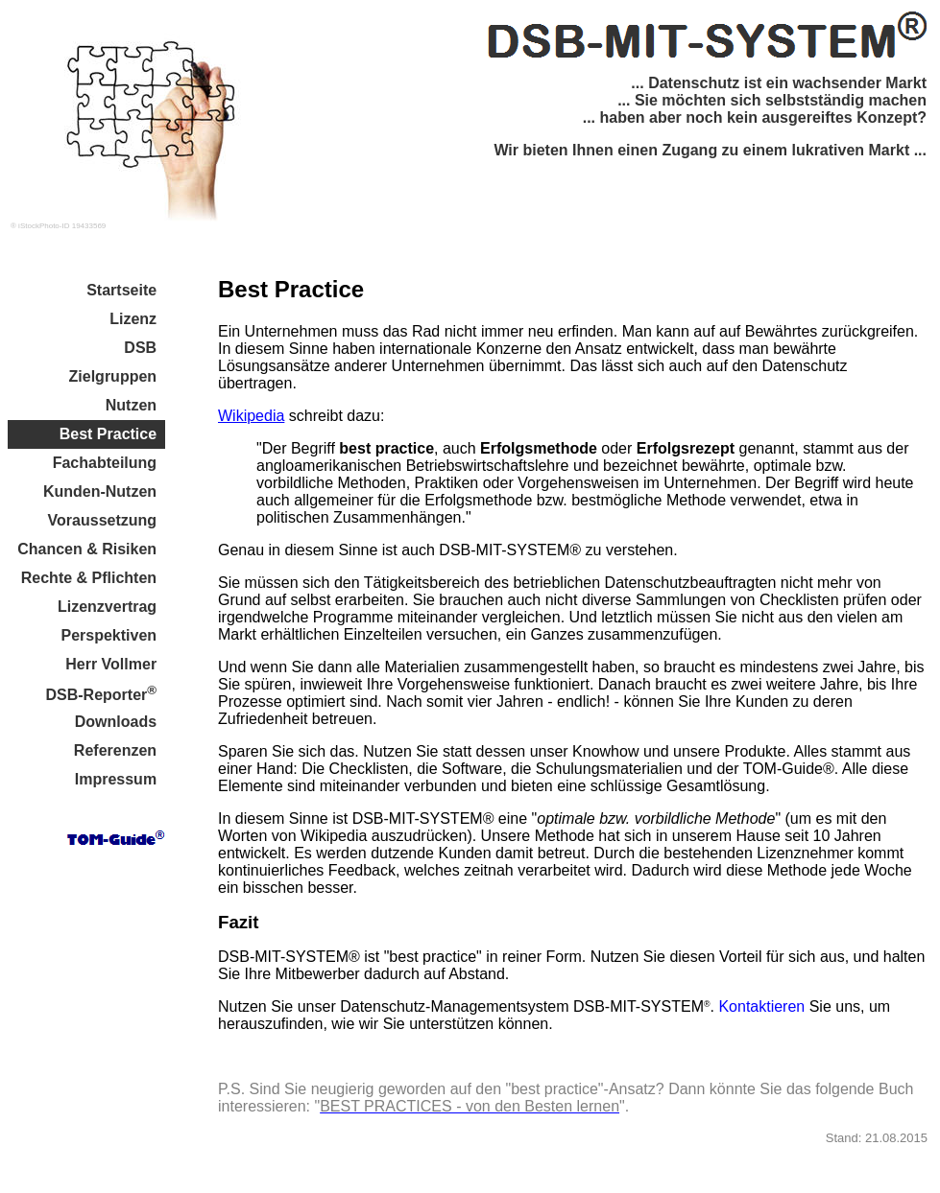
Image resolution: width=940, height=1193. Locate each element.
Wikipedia (251, 416)
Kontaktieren (761, 1006)
